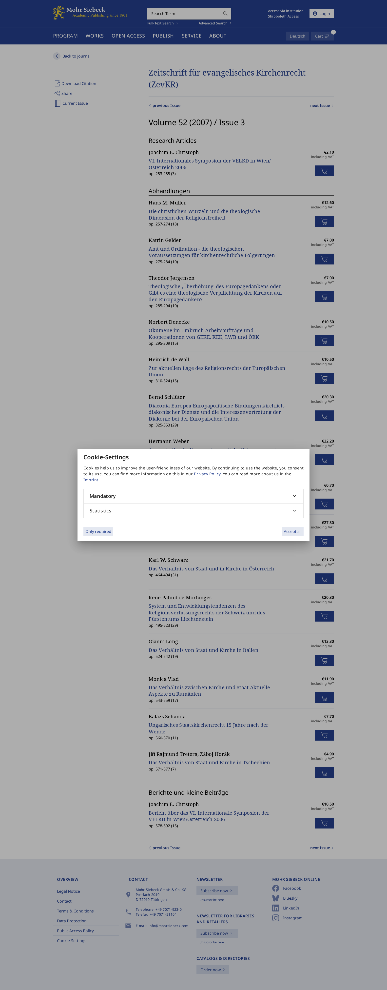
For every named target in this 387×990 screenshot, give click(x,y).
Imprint (90, 480)
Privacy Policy (207, 474)
